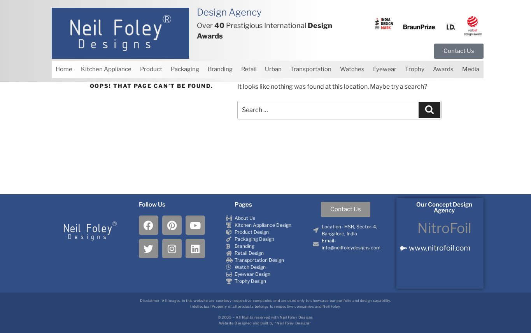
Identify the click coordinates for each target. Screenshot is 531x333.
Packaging (185, 69)
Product (151, 69)
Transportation (310, 69)
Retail (249, 69)
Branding (220, 69)
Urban (273, 69)
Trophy (414, 69)
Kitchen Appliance (106, 69)
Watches (352, 69)
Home (64, 69)
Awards (443, 69)
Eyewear (384, 69)
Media (470, 69)
